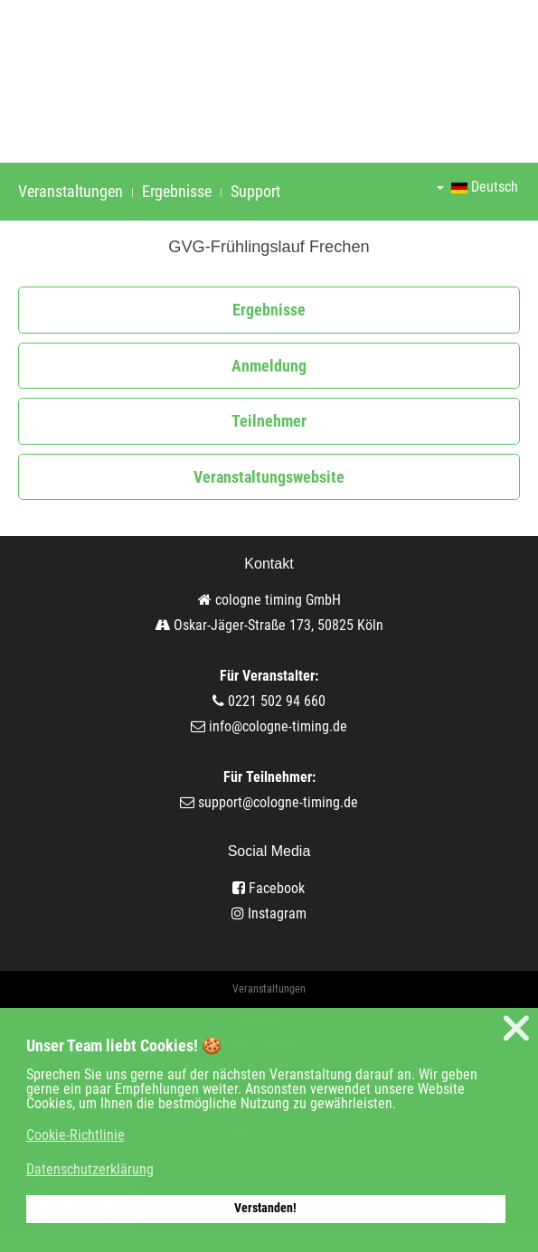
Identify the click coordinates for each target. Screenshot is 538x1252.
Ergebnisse (177, 191)
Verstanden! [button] (265, 1208)
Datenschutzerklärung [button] (90, 1169)
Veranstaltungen (70, 191)
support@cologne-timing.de (278, 802)
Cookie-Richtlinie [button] (75, 1135)
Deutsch (477, 186)
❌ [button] (516, 1028)
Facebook (268, 888)
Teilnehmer (269, 420)
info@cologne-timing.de (278, 726)
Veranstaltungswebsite (269, 476)
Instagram (269, 913)
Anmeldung (269, 365)
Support (255, 191)
